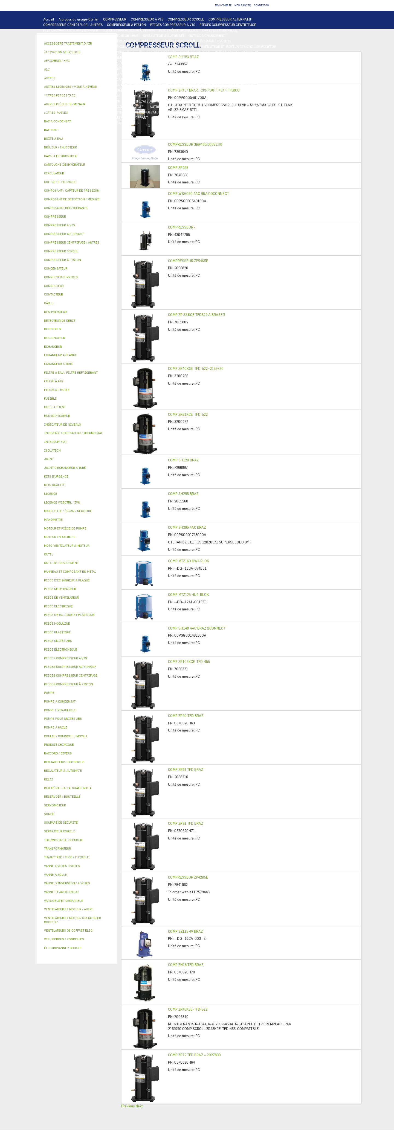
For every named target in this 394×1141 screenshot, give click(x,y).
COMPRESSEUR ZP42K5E (188, 877)
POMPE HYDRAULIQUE (114, 68)
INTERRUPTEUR (95, 57)
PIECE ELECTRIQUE (195, 52)
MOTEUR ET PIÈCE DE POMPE (222, 68)
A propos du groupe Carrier (79, 19)
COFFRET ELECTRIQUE (143, 57)
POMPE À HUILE (224, 74)
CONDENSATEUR (256, 57)
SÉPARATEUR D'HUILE (191, 74)
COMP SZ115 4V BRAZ (185, 931)
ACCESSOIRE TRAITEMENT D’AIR (69, 101)
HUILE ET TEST (98, 74)
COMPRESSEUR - (181, 227)
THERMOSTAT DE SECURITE (250, 63)
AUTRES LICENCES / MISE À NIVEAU (177, 107)
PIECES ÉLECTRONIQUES (178, 30)
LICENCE (50, 107)
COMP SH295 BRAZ (183, 493)
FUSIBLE (233, 57)
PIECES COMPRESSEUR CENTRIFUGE (227, 25)
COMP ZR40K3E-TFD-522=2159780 (196, 368)
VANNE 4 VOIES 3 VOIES (102, 96)
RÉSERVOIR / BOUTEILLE (212, 90)
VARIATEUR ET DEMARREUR (236, 52)
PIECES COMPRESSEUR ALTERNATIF (71, 30)
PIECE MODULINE (57, 123)
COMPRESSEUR (114, 19)
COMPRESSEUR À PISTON (126, 25)
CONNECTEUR (174, 63)
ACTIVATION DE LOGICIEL (125, 107)
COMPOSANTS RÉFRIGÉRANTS (66, 79)
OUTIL (188, 117)
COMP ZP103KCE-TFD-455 (189, 661)
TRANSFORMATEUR (180, 57)
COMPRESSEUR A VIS (147, 19)
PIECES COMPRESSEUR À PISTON (129, 30)
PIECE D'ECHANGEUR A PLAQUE (67, 46)
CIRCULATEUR (184, 68)
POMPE (87, 68)
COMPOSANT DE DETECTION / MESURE (72, 41)
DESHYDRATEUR (247, 79)
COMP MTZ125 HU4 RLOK (188, 594)
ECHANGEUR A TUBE (215, 41)
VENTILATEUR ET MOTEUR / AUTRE (70, 52)
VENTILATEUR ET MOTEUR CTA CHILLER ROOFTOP (237, 46)
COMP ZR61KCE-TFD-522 (188, 414)
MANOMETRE (112, 123)
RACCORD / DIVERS (202, 112)
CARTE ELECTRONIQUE (219, 30)
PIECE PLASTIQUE (57, 90)
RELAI (73, 57)
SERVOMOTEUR (136, 96)
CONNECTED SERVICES (206, 63)
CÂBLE (116, 57)
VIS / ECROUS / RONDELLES (64, 117)
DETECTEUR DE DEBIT (174, 79)
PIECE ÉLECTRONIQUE (60, 649)
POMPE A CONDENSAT (152, 68)
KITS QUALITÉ (86, 123)
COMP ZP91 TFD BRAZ (185, 769)
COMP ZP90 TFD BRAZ (185, 715)
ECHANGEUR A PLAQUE (178, 41)
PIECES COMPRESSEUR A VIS (172, 25)
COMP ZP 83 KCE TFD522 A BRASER (196, 314)
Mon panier (242, 5)
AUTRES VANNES (237, 96)
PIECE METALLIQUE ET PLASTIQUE (232, 85)
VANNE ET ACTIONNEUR (61, 96)
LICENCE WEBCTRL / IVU (81, 107)
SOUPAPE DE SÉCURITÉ (213, 79)
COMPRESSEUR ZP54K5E (188, 261)
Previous (128, 1106)
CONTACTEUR (53, 57)
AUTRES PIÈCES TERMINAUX (243, 112)
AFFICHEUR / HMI (124, 35)
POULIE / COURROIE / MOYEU (101, 112)
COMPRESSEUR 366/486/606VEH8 (195, 144)
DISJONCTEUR (210, 57)
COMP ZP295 (178, 167)
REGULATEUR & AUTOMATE (163, 35)
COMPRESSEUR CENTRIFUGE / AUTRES (73, 25)
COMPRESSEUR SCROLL (186, 19)
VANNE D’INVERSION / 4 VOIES (115, 85)
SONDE (106, 63)
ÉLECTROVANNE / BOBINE (201, 96)
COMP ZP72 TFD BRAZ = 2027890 (194, 1055)
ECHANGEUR (126, 41)
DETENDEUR (152, 85)
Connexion (261, 5)
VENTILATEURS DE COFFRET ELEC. (69, 63)
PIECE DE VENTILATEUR (157, 52)
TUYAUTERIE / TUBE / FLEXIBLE (251, 107)
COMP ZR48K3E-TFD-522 (187, 1009)
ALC (109, 41)
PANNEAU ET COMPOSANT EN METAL (103, 90)
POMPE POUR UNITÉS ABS (63, 74)
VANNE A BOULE (164, 96)
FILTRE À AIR (109, 101)
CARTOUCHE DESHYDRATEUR (65, 85)
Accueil (48, 19)
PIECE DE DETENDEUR (183, 85)
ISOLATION (245, 90)
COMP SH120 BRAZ (183, 460)
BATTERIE (148, 41)
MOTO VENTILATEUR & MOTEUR (170, 46)
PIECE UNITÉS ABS (251, 117)
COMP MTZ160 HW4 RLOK (188, 561)
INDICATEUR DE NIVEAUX (162, 112)
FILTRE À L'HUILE (156, 74)
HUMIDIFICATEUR (138, 101)
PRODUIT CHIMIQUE (59, 112)
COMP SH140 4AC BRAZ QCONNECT (196, 628)
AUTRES (216, 107)
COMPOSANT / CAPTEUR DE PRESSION (123, 79)
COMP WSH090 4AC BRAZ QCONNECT (198, 193)
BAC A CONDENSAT (150, 90)
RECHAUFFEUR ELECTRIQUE (137, 63)
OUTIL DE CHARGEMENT (207, 35)
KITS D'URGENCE (165, 117)
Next (139, 1106)
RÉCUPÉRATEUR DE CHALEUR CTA (239, 101)
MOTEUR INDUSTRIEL (118, 52)
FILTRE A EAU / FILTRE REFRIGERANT (118, 117)
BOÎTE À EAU (179, 90)
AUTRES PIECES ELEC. (60, 68)
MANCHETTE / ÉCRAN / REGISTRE (182, 101)
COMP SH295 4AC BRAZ (187, 527)
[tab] (77, 130)
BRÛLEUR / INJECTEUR (215, 117)
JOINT (133, 112)
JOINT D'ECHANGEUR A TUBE (118, 46)
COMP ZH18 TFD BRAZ (185, 964)
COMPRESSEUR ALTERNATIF (230, 19)
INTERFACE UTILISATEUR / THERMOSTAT (74, 35)
